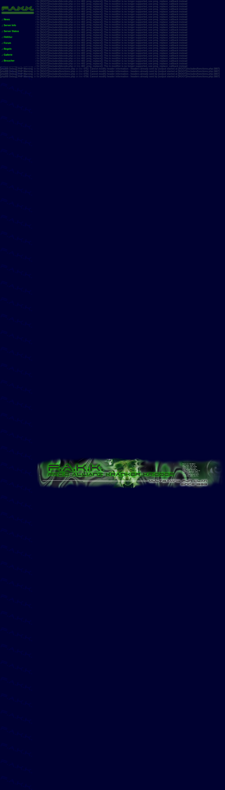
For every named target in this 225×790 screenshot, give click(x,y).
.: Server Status (10, 31)
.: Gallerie (7, 55)
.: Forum (6, 43)
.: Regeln (7, 49)
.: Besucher (8, 60)
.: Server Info (9, 25)
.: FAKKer (7, 37)
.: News (6, 19)
